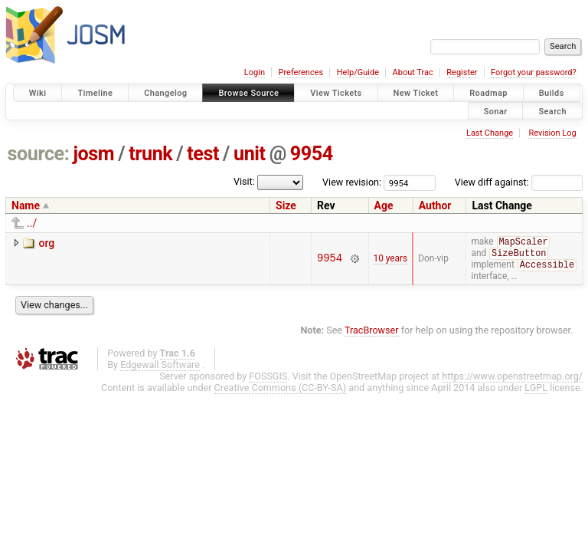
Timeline (95, 93)
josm (93, 154)
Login (254, 72)
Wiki (38, 93)
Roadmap (488, 93)
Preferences (300, 72)
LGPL (535, 390)
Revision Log (552, 133)
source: (39, 154)
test (203, 154)
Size (286, 205)
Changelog (165, 93)
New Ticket (416, 93)
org (46, 243)
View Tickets (335, 93)
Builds (551, 93)
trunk (150, 154)
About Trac (413, 72)
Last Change (489, 133)
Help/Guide (358, 72)
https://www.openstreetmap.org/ (512, 378)
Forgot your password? (534, 72)
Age (384, 205)
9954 (311, 154)
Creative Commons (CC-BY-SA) (280, 390)
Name (25, 205)
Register (461, 72)
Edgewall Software (160, 367)
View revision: (351, 182)
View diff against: (519, 182)
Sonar (496, 111)
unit (250, 154)
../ (32, 223)
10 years (390, 260)
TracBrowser (372, 332)
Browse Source (248, 93)
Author (435, 205)
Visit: (244, 181)
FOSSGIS (268, 378)
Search (552, 111)
